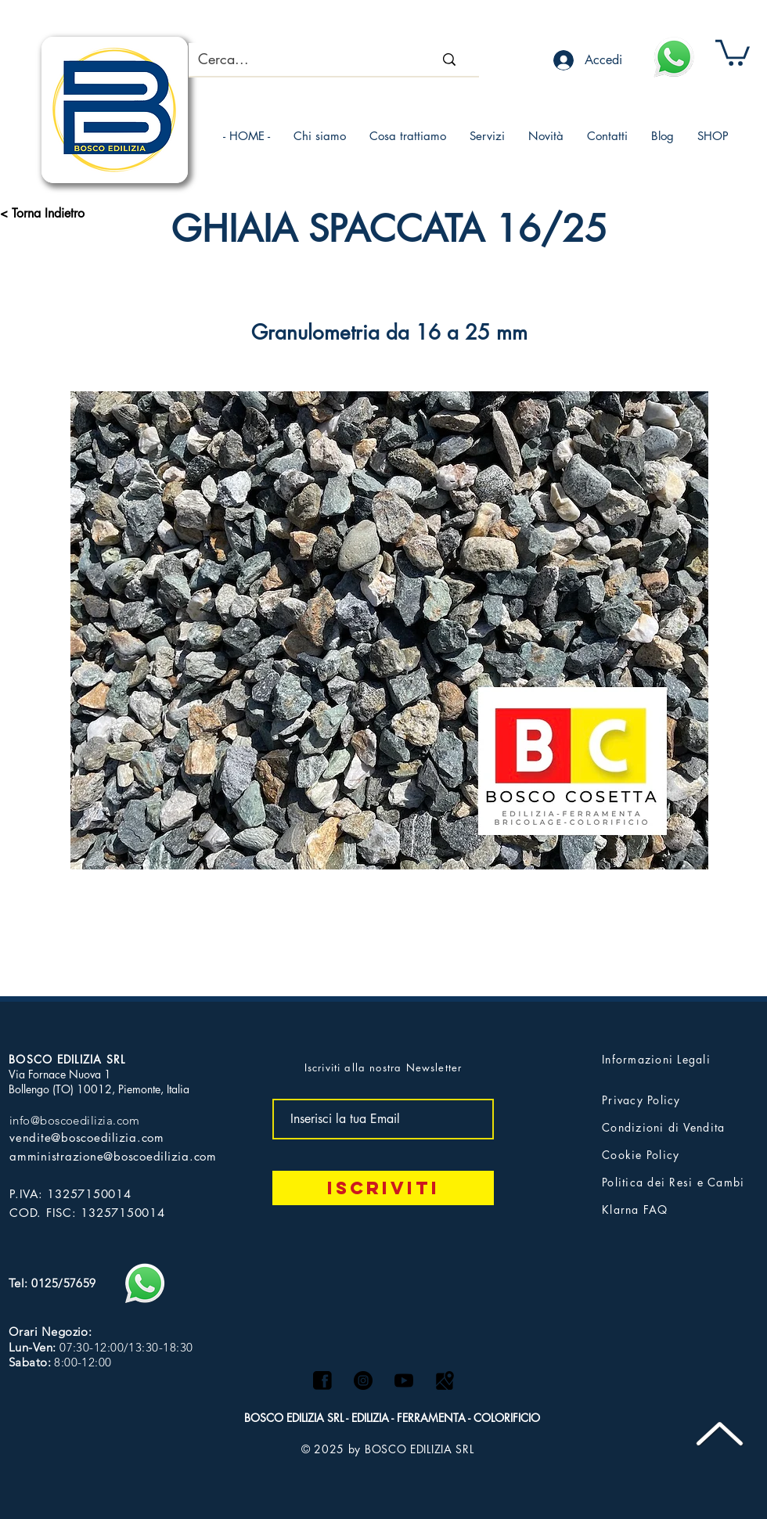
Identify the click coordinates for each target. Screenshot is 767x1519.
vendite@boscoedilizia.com (86, 1137)
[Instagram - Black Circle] (363, 1380)
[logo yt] (403, 1380)
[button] (732, 51)
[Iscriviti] (383, 1188)
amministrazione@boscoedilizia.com (113, 1156)
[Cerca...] (292, 59)
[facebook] (322, 1380)
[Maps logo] (444, 1380)
